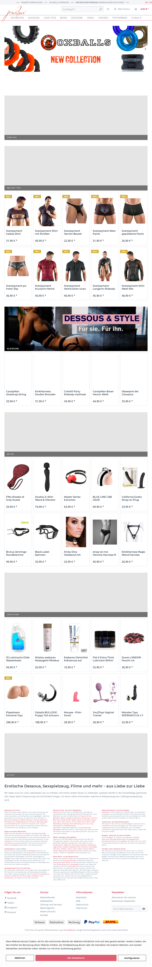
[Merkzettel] (108, 9)
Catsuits (68, 822)
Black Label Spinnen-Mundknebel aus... (46, 553)
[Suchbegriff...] (82, 9)
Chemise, (80, 820)
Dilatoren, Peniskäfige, (89, 847)
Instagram (10, 907)
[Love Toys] (50, 17)
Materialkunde (47, 897)
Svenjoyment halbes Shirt (14, 232)
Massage (113, 839)
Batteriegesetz (47, 908)
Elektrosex (105, 812)
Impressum (81, 908)
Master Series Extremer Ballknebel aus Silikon (73, 498)
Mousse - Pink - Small (73, 714)
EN (150, 2)
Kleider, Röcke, (71, 820)
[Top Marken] (119, 17)
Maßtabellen (46, 901)
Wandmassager (42, 822)
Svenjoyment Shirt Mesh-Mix (133, 287)
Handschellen (58, 845)
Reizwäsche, (77, 818)
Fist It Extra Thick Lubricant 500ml (103, 659)
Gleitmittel (106, 839)
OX (76, 49)
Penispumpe (61, 864)
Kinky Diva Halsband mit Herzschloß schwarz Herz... (73, 553)
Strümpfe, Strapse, (90, 820)
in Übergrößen (76, 810)
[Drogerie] (77, 17)
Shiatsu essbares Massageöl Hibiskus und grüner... (47, 659)
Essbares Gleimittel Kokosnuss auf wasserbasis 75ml (76, 659)
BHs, (54, 820)
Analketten (35, 876)
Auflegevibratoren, (22, 822)
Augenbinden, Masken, (61, 847)
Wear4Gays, (57, 824)
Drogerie (110, 837)
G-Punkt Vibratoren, (41, 820)
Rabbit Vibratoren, (26, 820)
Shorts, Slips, (90, 822)
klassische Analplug (39, 874)
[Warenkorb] (141, 9)
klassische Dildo (40, 833)
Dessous (56, 810)
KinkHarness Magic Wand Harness (133, 553)
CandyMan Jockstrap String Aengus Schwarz (16, 393)
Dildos (6, 833)
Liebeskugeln (31, 851)
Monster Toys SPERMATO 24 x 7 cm (132, 714)
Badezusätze (121, 839)
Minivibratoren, (9, 822)
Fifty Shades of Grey (72, 839)
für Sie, (62, 810)
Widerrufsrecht (47, 911)
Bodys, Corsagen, (66, 818)
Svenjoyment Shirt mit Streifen (46, 232)
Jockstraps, (65, 824)
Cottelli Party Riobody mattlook (75, 393)
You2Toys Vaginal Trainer (103, 714)
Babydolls (56, 818)
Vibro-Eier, (32, 822)
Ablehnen (20, 958)
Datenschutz (82, 904)
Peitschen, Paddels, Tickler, (62, 849)
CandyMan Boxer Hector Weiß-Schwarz (103, 393)
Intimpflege (123, 841)
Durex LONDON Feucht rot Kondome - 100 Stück (131, 659)
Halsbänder (92, 845)
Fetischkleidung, (75, 824)
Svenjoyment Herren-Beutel (73, 232)
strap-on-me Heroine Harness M (104, 553)
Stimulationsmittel (108, 841)
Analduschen (9, 878)
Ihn (66, 810)
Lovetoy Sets (106, 827)
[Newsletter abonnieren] (143, 909)
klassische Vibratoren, (12, 820)
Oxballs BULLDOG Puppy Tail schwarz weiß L (47, 714)
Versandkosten (69, 930)
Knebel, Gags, (57, 851)
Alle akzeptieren (76, 958)
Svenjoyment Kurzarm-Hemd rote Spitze (44, 287)
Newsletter (81, 897)
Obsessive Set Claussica (130, 393)
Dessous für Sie (85, 816)
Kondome (136, 837)
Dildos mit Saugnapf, (11, 845)
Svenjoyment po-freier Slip (16, 287)
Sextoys (28, 833)
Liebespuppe (74, 864)
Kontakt (44, 915)
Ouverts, (95, 818)
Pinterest (10, 912)
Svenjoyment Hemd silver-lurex (75, 287)
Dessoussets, (86, 818)
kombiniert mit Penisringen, (21, 876)
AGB (78, 901)
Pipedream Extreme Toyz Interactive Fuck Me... (16, 714)
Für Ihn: (74, 822)
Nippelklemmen (75, 847)
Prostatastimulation (70, 860)
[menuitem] (82, 9)
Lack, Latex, (86, 824)
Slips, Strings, (61, 820)
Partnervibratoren (14, 824)
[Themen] (103, 17)
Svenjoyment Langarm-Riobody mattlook (104, 287)
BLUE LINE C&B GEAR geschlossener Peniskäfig (102, 498)
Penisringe (72, 866)
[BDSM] (63, 17)
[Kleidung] (34, 17)
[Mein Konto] (122, 9)
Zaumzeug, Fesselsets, (80, 845)
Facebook (10, 898)
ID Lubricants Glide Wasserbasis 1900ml (18, 659)
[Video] (90, 17)
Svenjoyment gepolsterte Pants (133, 232)
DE (146, 2)
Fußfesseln (67, 845)
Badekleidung (71, 826)
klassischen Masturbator (62, 862)
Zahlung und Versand (51, 904)
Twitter (9, 902)
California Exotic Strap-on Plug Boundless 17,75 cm (133, 498)
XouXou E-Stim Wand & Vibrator (45, 498)
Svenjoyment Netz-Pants (104, 232)
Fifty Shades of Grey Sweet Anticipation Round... (15, 498)
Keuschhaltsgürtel (69, 851)
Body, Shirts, (81, 822)
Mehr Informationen (92, 948)
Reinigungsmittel (133, 839)
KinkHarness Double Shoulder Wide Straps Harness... (45, 393)
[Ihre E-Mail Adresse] (126, 909)
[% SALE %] (136, 17)
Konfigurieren (132, 958)
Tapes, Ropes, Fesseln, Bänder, (83, 849)
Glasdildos (22, 837)
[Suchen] (101, 9)
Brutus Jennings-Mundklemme (16, 553)
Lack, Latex (57, 822)
